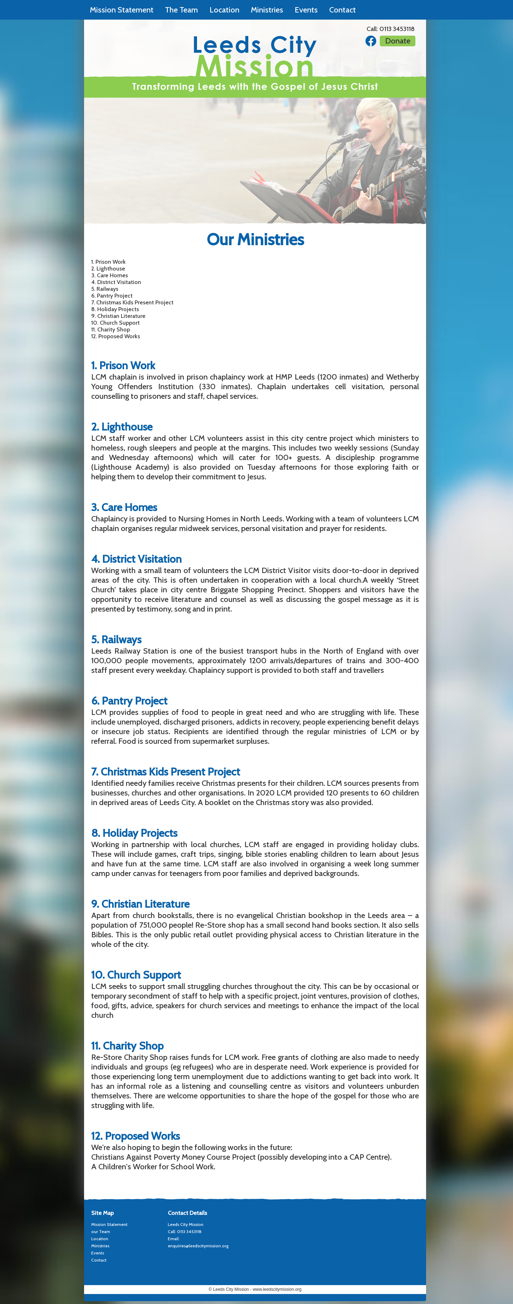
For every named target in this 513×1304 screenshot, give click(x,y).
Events (306, 10)
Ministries (267, 10)
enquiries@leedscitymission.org (198, 1245)
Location (224, 10)
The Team (181, 10)
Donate (397, 41)
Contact (342, 10)
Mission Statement (122, 10)
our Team (100, 1231)
